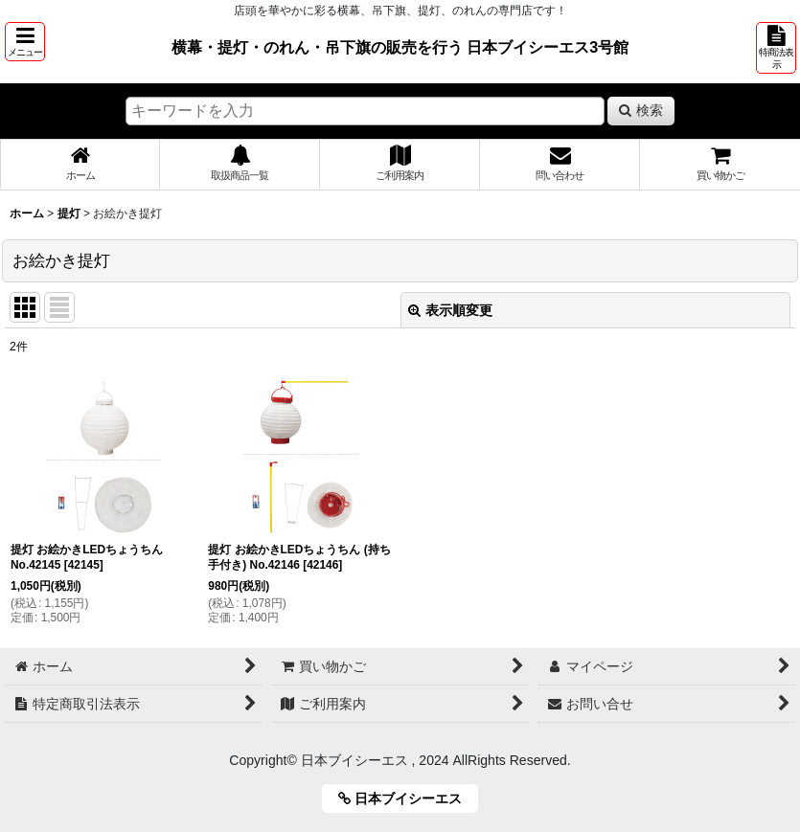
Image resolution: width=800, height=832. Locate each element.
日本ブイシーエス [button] (406, 798)
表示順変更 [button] (450, 310)
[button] (25, 41)
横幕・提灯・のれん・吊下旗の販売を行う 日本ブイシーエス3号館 (400, 47)
